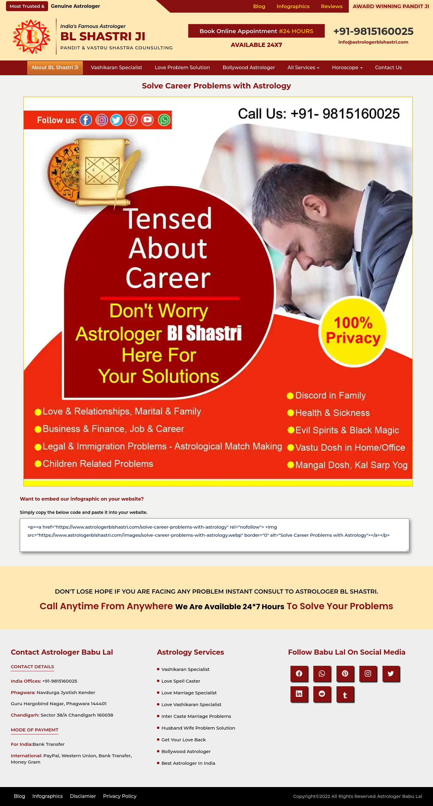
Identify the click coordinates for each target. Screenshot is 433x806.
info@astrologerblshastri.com (374, 42)
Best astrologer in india (188, 763)
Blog (259, 6)
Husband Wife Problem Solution (198, 728)
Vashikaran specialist (185, 669)
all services (303, 67)
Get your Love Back (183, 740)
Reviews (331, 6)
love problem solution (182, 67)
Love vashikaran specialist (191, 704)
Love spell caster (180, 681)
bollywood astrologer (249, 67)
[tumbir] (345, 694)
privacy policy (120, 796)
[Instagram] (368, 673)
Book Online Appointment (239, 31)
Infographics (293, 6)
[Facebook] (299, 673)
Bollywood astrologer (186, 751)
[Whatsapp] (322, 673)
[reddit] (322, 694)
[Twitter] (391, 673)
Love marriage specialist (189, 693)
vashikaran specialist (116, 67)
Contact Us (388, 67)
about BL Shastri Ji (55, 67)
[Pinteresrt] (345, 673)
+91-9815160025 (373, 31)
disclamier (83, 796)
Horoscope (347, 67)
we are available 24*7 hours (229, 606)
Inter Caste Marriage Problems (196, 716)
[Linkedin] (299, 694)
